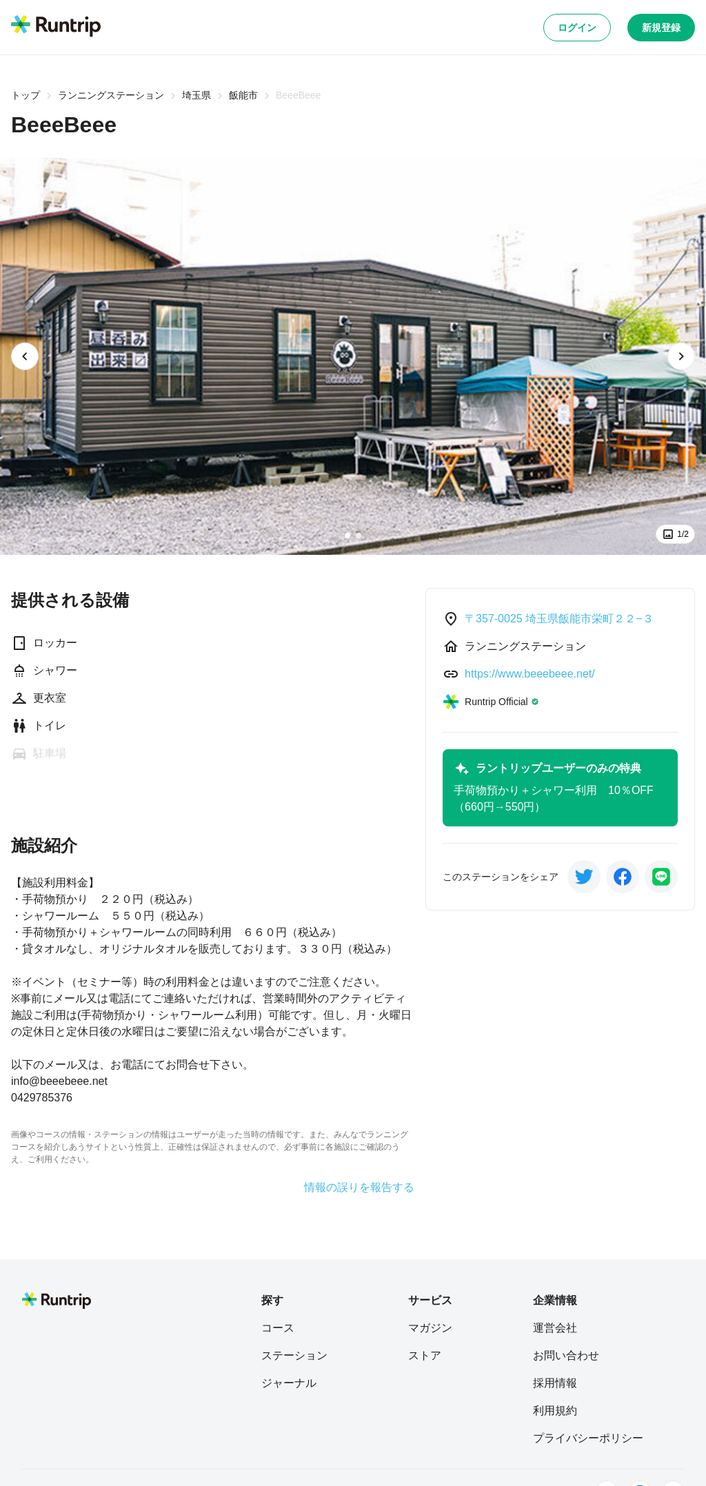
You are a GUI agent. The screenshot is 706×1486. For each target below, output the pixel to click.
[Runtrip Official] (491, 701)
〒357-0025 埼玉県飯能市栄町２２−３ (559, 618)
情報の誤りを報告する (359, 1187)
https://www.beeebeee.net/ (530, 674)
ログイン (577, 27)
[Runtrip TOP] (56, 27)
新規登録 (661, 27)
